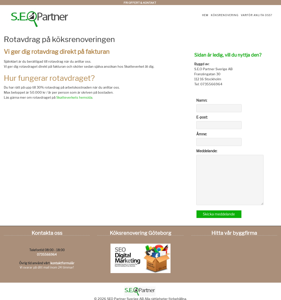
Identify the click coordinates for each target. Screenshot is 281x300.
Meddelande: (206, 151)
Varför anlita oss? (256, 15)
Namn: (201, 100)
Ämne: (201, 134)
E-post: (202, 117)
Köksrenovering (224, 15)
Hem (205, 15)
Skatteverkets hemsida (74, 97)
